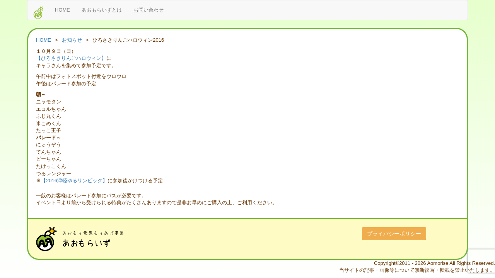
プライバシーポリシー (394, 234)
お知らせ (72, 40)
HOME (62, 10)
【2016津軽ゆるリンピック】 (74, 180)
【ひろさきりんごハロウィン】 (71, 58)
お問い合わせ (148, 10)
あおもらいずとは (102, 10)
